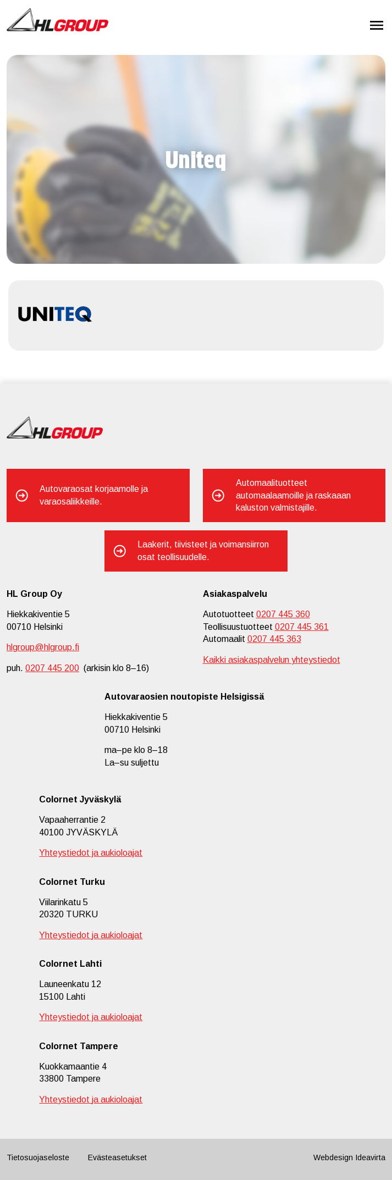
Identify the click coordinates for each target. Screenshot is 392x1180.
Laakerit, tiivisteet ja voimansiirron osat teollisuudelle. (203, 550)
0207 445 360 (283, 614)
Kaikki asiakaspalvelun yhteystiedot (271, 659)
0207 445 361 (302, 626)
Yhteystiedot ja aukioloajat (90, 852)
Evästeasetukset (117, 1157)
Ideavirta (370, 1157)
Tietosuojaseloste (38, 1157)
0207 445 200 (52, 668)
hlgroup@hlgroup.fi (43, 647)
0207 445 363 (274, 639)
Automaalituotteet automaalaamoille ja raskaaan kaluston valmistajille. (293, 495)
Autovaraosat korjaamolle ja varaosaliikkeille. (94, 495)
